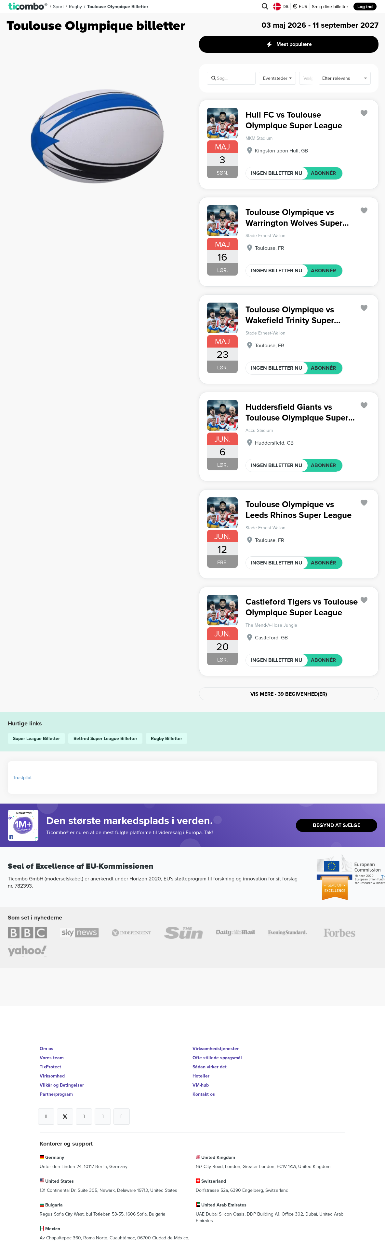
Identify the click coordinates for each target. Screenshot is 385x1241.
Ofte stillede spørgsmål (217, 1057)
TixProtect (50, 1066)
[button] (28, 6)
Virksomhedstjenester (215, 1048)
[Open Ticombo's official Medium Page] (103, 1116)
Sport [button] (58, 6)
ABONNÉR (323, 173)
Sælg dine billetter (330, 6)
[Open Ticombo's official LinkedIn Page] (121, 1116)
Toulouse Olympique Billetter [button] (117, 6)
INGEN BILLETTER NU (276, 173)
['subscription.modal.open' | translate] (364, 113)
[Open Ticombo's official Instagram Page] (84, 1116)
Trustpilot (22, 777)
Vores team (52, 1057)
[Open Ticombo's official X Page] (65, 1116)
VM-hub (200, 1085)
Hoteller (200, 1076)
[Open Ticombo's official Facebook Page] (23, 837)
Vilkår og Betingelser (62, 1085)
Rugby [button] (75, 6)
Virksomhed (52, 1076)
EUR (300, 6)
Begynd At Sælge (336, 825)
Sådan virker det (209, 1066)
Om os (46, 1048)
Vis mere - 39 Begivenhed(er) (288, 694)
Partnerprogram (56, 1094)
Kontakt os (203, 1094)
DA (280, 6)
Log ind (365, 6)
